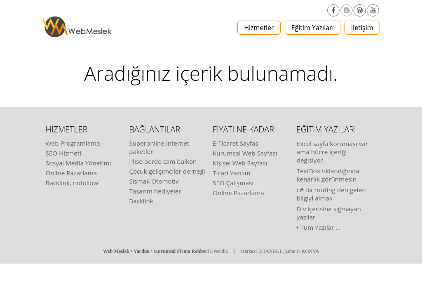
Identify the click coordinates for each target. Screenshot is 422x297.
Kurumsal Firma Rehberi (181, 251)
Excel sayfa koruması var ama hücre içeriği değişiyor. (332, 151)
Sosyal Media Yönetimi (78, 163)
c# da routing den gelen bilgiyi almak (331, 194)
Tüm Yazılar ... (320, 227)
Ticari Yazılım (232, 173)
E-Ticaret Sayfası (236, 143)
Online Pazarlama (71, 173)
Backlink (141, 201)
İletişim (362, 27)
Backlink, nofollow (72, 183)
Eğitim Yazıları (312, 27)
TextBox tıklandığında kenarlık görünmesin (328, 175)
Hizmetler (259, 27)
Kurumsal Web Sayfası (245, 153)
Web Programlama (73, 143)
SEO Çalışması (233, 183)
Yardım (142, 251)
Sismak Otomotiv (153, 181)
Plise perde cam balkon (163, 161)
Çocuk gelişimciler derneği (167, 171)
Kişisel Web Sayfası (240, 163)
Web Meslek (116, 251)
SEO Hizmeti (64, 153)
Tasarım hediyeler (155, 191)
